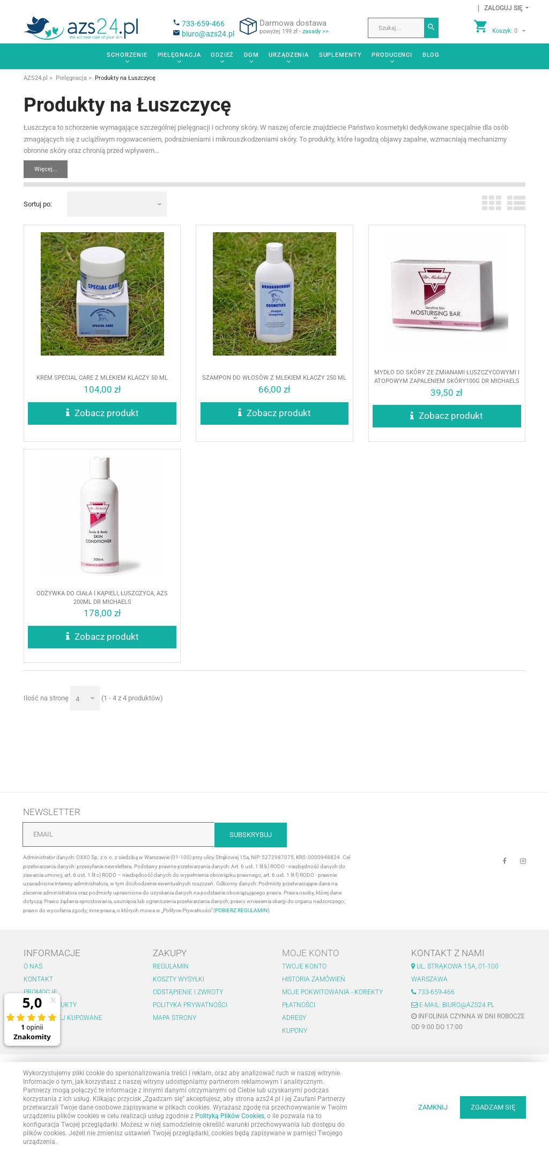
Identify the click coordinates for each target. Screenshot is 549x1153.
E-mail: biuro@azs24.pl (452, 1005)
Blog (431, 54)
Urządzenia (289, 54)
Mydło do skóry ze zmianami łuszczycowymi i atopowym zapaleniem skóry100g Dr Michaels (446, 385)
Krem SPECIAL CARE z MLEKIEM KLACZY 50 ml (102, 388)
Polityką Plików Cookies (229, 1116)
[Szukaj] (431, 28)
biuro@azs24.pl (208, 33)
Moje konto (310, 953)
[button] (503, 8)
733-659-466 (203, 23)
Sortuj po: (38, 204)
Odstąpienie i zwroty (188, 992)
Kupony (294, 1030)
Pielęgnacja (179, 54)
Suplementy (340, 54)
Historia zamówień (313, 979)
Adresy (294, 1018)
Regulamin (171, 966)
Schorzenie (127, 54)
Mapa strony (174, 1018)
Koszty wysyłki (178, 979)
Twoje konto (304, 966)
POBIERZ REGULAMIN (241, 910)
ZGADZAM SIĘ (493, 1107)
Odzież (222, 54)
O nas (33, 966)
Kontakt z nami (448, 953)
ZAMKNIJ (433, 1107)
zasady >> (315, 31)
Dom (251, 54)
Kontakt (38, 979)
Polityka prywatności (190, 1005)
